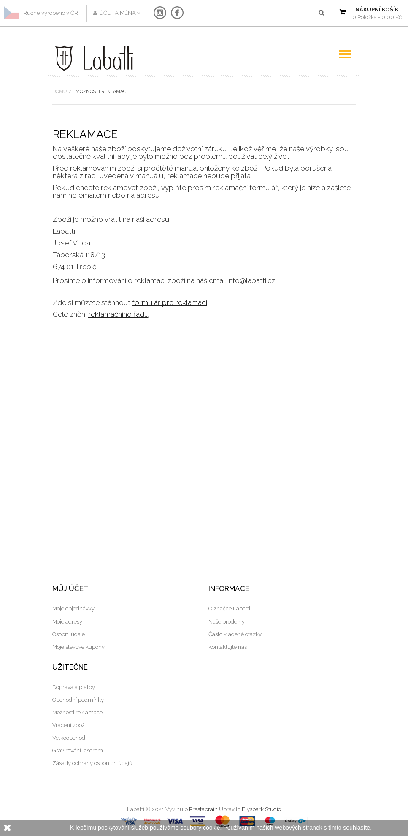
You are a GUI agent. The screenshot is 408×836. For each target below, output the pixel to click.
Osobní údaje (68, 634)
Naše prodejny (226, 621)
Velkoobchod (68, 738)
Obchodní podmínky (78, 700)
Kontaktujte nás (227, 647)
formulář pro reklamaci (169, 302)
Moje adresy (67, 621)
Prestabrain (203, 809)
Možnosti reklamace (77, 712)
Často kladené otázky (235, 634)
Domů (59, 91)
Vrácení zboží (69, 725)
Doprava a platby (73, 687)
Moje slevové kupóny (78, 647)
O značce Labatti (229, 608)
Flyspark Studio (261, 809)
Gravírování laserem (77, 750)
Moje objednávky (73, 608)
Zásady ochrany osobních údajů (92, 763)
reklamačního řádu (118, 314)
